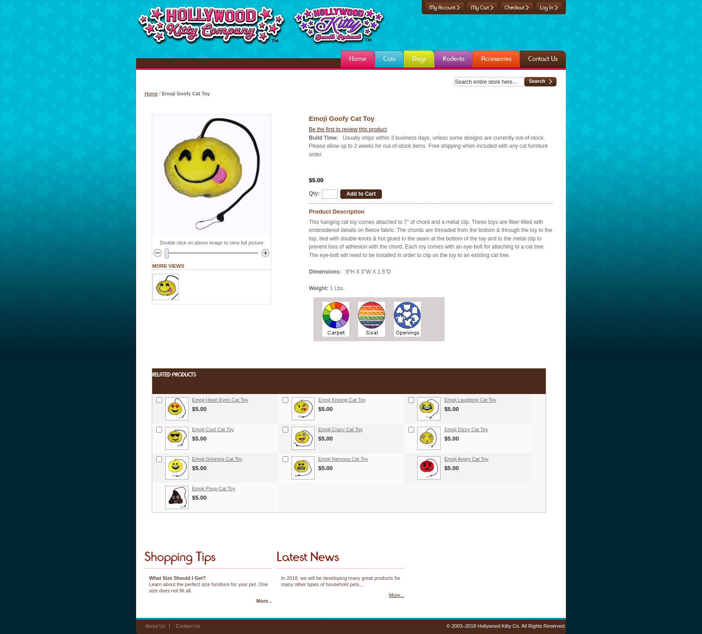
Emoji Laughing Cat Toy (470, 400)
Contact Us (188, 626)
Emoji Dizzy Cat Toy (466, 429)
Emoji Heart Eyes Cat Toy (220, 400)
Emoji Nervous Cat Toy (343, 459)
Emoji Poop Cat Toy (213, 488)
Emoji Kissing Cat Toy (342, 400)
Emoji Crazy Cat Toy (340, 429)
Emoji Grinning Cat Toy (217, 459)
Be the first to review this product (348, 129)
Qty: (314, 193)
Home (151, 93)
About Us (155, 626)
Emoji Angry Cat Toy (466, 459)
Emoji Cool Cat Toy (213, 429)
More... (264, 601)
